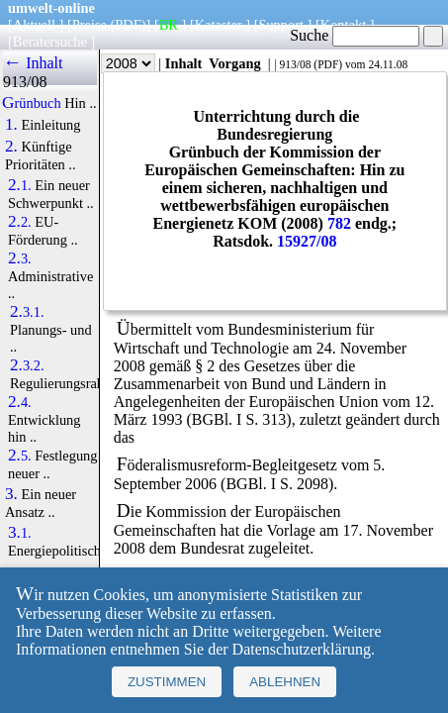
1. (11, 125)
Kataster (218, 25)
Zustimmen (167, 681)
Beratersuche (50, 42)
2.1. (20, 185)
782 (339, 223)
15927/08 (306, 241)
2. (11, 146)
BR (168, 25)
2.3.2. (27, 365)
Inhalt (184, 63)
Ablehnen (284, 681)
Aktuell (34, 25)
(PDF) (128, 25)
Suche (354, 35)
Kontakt (343, 25)
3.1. (20, 533)
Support (281, 25)
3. (11, 494)
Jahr (114, 63)
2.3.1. (27, 312)
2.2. (20, 222)
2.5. (20, 455)
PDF (327, 64)
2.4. (20, 402)
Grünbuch (31, 103)
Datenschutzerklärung (301, 649)
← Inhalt (33, 62)
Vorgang (235, 63)
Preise (89, 25)
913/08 (295, 64)
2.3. (20, 258)
